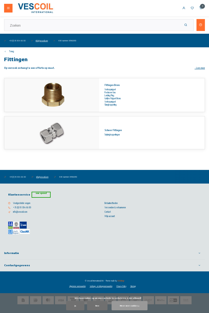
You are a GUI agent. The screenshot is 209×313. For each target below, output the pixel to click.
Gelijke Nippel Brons (112, 98)
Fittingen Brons (112, 85)
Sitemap (133, 286)
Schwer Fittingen (113, 130)
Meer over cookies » (129, 306)
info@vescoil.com (42, 40)
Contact (107, 211)
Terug (9, 51)
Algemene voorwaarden (77, 286)
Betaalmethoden (111, 203)
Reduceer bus (110, 92)
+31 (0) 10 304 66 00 (22, 207)
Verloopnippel (110, 89)
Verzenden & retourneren (115, 207)
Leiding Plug (109, 95)
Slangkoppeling (110, 104)
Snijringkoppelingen (112, 134)
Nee (97, 306)
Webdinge (120, 281)
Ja (75, 306)
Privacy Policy (121, 286)
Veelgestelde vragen (21, 203)
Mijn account (109, 216)
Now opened (41, 193)
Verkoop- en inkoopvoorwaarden (101, 286)
